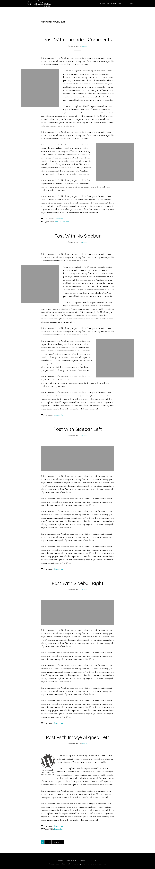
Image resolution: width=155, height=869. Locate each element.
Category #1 (58, 219)
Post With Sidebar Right (77, 583)
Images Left (58, 829)
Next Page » (58, 842)
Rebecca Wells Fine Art (39, 3)
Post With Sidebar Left (77, 429)
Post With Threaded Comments (77, 39)
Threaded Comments (62, 221)
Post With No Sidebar (77, 236)
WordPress (102, 864)
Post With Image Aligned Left (77, 737)
